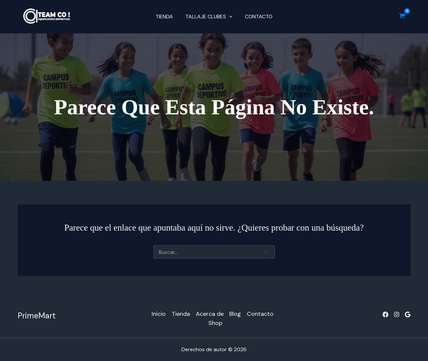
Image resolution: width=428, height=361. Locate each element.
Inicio (159, 314)
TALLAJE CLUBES (209, 17)
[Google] (408, 314)
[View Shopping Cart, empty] (402, 16)
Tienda (166, 16)
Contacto (256, 16)
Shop (216, 323)
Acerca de (210, 314)
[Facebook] (385, 314)
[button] (229, 17)
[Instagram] (397, 314)
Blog (235, 314)
